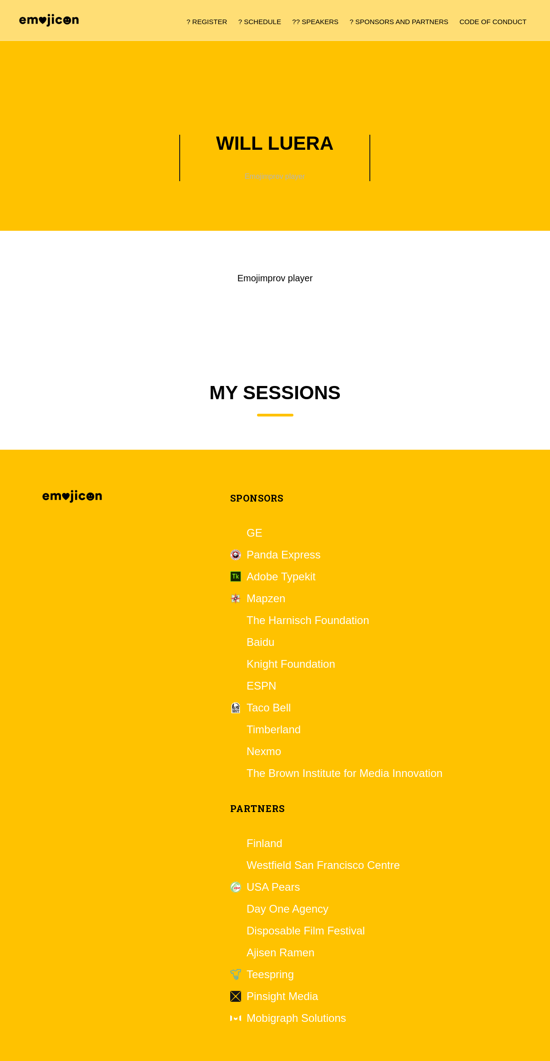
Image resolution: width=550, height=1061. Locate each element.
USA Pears (273, 887)
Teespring (270, 974)
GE (254, 533)
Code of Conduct (493, 21)
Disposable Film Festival (306, 930)
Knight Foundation (291, 664)
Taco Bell (269, 707)
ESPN (261, 685)
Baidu (260, 642)
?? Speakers (315, 21)
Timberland (274, 729)
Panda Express (284, 554)
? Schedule (259, 21)
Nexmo (264, 751)
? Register (207, 21)
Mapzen (266, 598)
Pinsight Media (282, 996)
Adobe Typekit (281, 576)
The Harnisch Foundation (308, 620)
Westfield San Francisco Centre (323, 865)
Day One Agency (287, 909)
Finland (265, 843)
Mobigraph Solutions (296, 1018)
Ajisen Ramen (280, 952)
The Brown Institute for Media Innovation (345, 773)
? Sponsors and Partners (399, 21)
